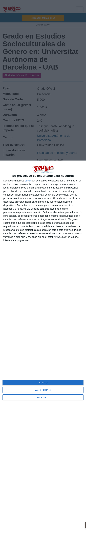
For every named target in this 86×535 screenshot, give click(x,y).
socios (28, 180)
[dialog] (43, 348)
